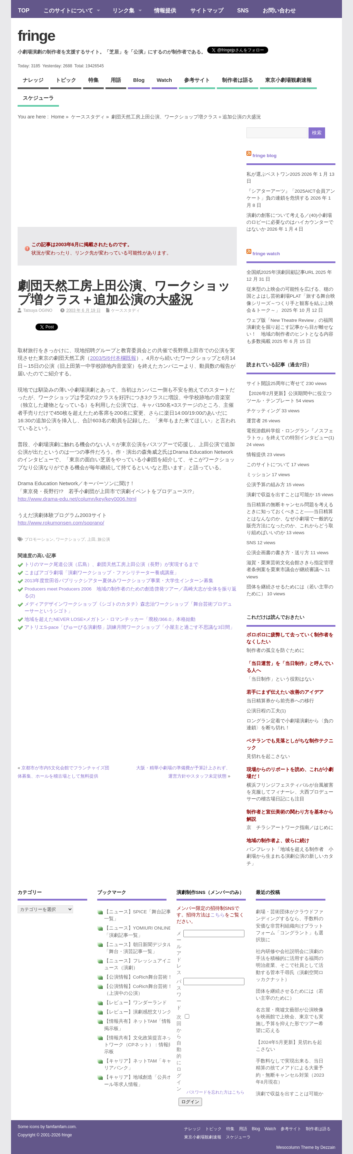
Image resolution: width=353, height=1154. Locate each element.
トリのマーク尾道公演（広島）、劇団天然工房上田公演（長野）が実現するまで (111, 564)
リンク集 (123, 11)
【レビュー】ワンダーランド (135, 1002)
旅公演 (104, 539)
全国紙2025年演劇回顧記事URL (280, 272)
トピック (66, 80)
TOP (23, 10)
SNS (243, 10)
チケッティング (263, 410)
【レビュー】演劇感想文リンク (138, 1011)
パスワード (178, 994)
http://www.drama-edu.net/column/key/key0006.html (77, 499)
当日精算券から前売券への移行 (280, 700)
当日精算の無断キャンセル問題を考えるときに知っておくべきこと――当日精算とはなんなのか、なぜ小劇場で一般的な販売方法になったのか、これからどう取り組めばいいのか (289, 518)
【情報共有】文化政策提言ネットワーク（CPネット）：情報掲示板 (138, 1045)
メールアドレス (178, 953)
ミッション (258, 474)
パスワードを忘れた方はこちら (215, 1092)
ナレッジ (33, 80)
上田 (91, 539)
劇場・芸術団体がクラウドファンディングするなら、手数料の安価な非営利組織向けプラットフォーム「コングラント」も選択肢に (289, 925)
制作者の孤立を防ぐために (275, 650)
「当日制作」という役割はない (280, 679)
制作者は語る (237, 80)
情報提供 (165, 10)
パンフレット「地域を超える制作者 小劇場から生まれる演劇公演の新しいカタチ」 (289, 856)
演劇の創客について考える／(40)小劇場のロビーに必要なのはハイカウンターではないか (289, 222)
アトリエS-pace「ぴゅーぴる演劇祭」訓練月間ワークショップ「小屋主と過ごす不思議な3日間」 (129, 627)
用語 (116, 80)
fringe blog (265, 155)
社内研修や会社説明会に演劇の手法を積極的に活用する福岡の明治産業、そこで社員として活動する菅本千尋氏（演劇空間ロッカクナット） (289, 965)
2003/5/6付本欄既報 (113, 358)
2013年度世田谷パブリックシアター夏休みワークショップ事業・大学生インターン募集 (118, 580)
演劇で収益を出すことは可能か (280, 494)
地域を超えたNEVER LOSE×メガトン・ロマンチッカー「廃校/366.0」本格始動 (109, 619)
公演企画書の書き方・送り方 (277, 552)
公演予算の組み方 (265, 484)
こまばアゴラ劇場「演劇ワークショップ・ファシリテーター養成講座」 (101, 572)
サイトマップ (206, 10)
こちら (217, 914)
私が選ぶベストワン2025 (273, 174)
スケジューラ (38, 98)
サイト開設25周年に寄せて (275, 383)
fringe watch (266, 253)
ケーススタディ (88, 116)
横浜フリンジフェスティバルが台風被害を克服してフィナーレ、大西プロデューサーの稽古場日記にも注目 (289, 792)
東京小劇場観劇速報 (288, 80)
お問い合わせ (279, 10)
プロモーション (38, 539)
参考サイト (197, 80)
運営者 (253, 420)
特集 (93, 80)
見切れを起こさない (268, 756)
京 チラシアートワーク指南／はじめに (289, 827)
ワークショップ (70, 539)
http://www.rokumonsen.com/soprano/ (61, 523)
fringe (36, 35)
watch (164, 80)
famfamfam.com (60, 1126)
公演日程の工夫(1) (266, 710)
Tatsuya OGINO (37, 310)
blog (138, 80)
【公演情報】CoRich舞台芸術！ (138, 977)
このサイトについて (68, 11)
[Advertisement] (127, 173)
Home (57, 116)
